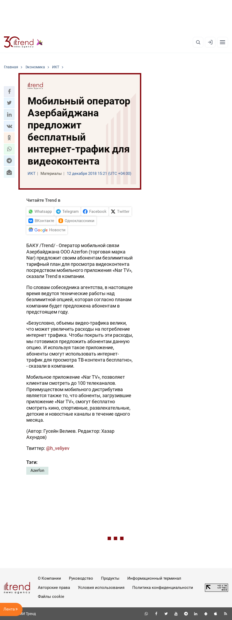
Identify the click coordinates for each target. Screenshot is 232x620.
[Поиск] (198, 42)
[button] (9, 91)
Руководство (81, 578)
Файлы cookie (51, 596)
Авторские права (54, 587)
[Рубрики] (222, 42)
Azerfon (37, 470)
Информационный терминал (154, 578)
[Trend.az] (23, 42)
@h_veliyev (57, 448)
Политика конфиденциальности (162, 587)
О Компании (49, 578)
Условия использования (101, 587)
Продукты (110, 578)
